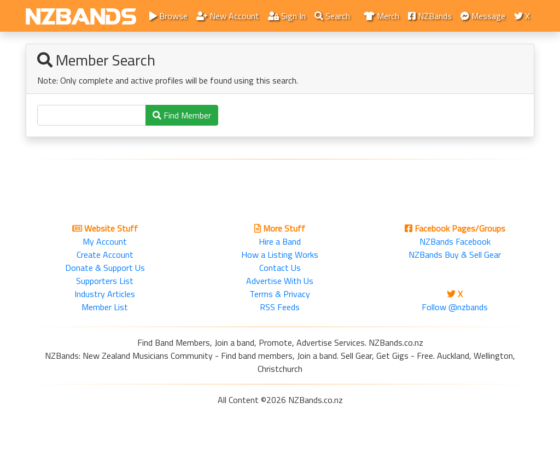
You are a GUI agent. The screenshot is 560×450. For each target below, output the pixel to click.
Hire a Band (280, 241)
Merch (381, 15)
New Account (227, 15)
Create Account (105, 254)
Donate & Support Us (105, 267)
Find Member (182, 115)
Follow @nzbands (455, 306)
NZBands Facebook (455, 241)
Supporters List (104, 280)
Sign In (287, 15)
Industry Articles (104, 293)
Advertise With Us (279, 280)
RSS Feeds (280, 306)
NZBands (430, 15)
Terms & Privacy (279, 293)
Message (482, 15)
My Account (105, 241)
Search (332, 15)
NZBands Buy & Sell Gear (455, 254)
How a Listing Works (279, 254)
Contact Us (280, 267)
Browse (168, 15)
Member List (104, 306)
